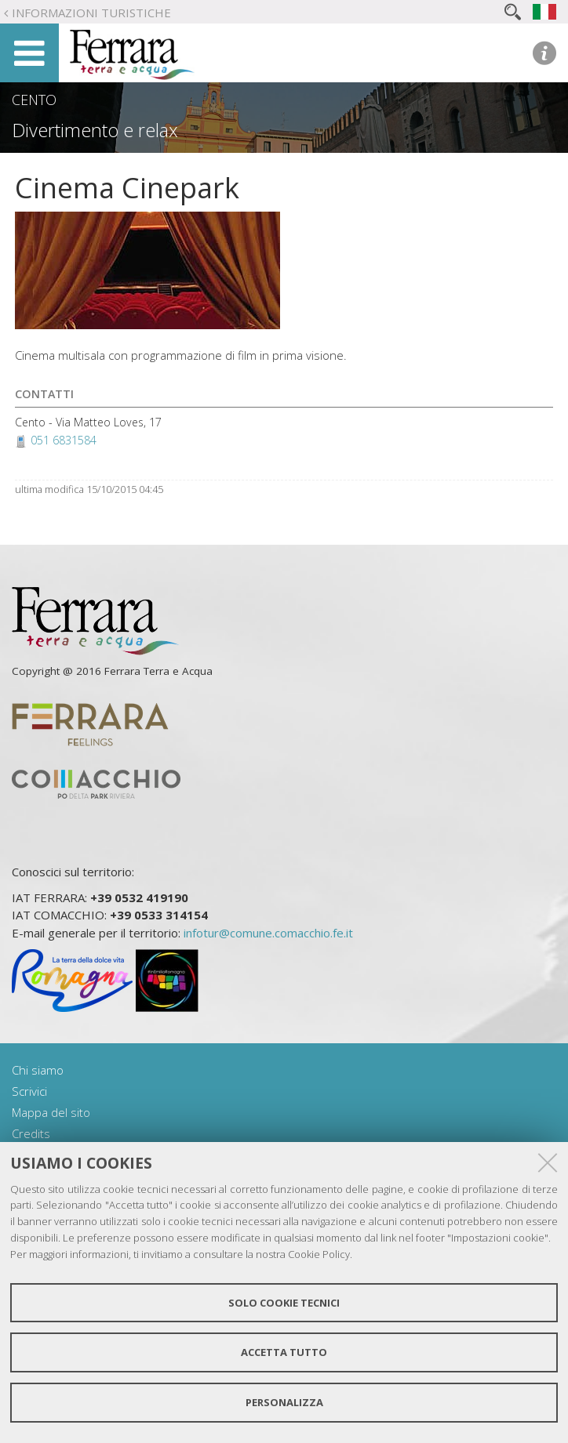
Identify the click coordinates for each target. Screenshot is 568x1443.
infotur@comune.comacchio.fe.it (268, 933)
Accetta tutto (284, 1352)
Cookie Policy (319, 1254)
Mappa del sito (51, 1112)
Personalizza (284, 1402)
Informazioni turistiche (91, 12)
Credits (31, 1133)
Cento (34, 99)
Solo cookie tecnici (284, 1303)
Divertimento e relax (95, 130)
